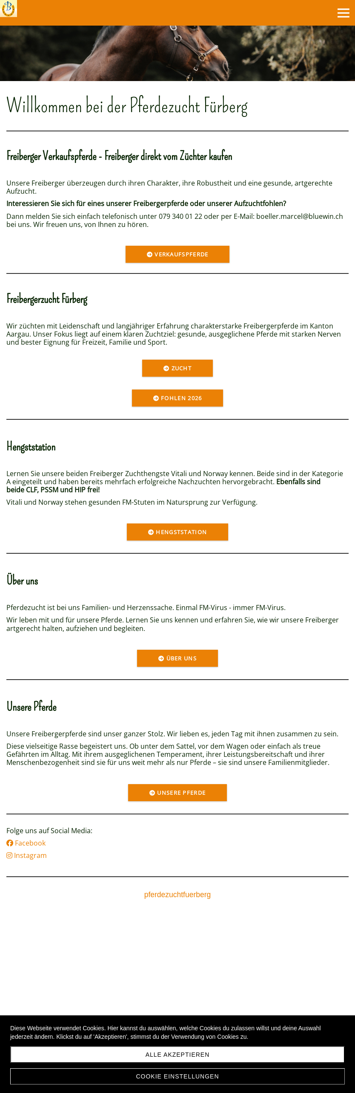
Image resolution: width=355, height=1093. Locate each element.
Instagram (26, 855)
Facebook (26, 843)
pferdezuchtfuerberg (177, 894)
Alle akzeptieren (178, 1054)
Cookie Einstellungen (177, 1076)
